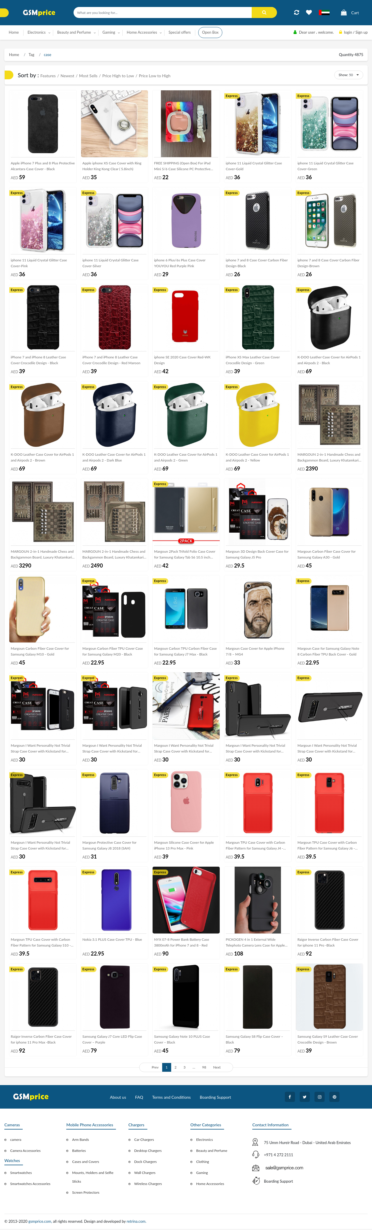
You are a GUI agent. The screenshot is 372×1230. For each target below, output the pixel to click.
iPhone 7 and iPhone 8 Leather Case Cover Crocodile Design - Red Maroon (111, 360)
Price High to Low (118, 75)
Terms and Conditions (171, 1098)
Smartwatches (21, 1174)
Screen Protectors (85, 1194)
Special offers (180, 32)
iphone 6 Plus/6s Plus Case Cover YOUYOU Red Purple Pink (179, 263)
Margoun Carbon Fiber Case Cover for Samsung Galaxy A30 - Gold (326, 555)
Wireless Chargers (148, 1185)
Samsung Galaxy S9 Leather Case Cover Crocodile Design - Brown (327, 1041)
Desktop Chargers (148, 1152)
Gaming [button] (109, 32)
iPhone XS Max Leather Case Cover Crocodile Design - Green (253, 360)
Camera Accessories (25, 1152)
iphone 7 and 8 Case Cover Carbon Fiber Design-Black (257, 263)
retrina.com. (136, 1222)
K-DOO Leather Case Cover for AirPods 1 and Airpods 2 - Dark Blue (114, 458)
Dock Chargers (145, 1163)
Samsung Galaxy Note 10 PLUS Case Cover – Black (182, 1041)
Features (48, 75)
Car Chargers (144, 1141)
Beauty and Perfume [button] (74, 32)
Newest (67, 75)
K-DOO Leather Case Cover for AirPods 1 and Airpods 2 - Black (329, 360)
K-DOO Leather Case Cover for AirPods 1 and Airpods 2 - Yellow (257, 458)
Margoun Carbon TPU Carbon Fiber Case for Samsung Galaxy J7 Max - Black (185, 652)
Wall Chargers (144, 1174)
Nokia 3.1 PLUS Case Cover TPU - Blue (112, 940)
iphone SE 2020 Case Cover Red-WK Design (182, 360)
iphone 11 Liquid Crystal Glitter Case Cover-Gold (254, 166)
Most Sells (88, 75)
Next (217, 1068)
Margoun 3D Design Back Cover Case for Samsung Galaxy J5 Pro (257, 555)
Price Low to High (155, 75)
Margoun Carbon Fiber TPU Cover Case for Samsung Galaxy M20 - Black (113, 652)
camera (15, 1141)
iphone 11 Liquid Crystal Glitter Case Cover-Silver (111, 263)
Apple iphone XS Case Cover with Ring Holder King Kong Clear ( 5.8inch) (112, 166)
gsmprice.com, (40, 1222)
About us (118, 1098)
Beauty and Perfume (211, 1152)
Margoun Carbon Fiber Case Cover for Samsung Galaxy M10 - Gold (40, 652)
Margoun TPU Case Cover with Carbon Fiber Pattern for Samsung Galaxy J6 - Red (327, 847)
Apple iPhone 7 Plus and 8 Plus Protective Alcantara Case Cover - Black (43, 166)
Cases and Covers (85, 1163)
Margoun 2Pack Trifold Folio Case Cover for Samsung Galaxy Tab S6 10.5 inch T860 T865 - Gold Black (184, 556)
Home (14, 32)
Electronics (204, 1141)
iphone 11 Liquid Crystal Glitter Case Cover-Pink (39, 263)
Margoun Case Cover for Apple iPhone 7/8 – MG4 (255, 652)
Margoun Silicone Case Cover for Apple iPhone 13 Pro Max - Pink (184, 846)
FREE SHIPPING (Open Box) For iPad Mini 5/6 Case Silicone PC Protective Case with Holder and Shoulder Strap (182, 167)
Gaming (202, 1174)
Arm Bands (80, 1141)
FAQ (139, 1098)
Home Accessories (210, 1185)
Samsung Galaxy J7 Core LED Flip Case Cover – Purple (112, 1041)
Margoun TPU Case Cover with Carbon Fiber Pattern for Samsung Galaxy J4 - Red (255, 847)
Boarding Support (215, 1098)
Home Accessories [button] (142, 32)
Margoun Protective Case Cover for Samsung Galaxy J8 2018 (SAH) (110, 846)
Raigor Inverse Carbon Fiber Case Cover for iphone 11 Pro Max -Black (41, 1041)
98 (204, 1068)
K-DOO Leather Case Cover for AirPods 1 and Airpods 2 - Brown (42, 458)
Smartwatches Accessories (30, 1185)
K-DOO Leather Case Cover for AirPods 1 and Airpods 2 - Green (185, 458)
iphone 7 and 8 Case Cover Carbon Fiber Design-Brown (328, 263)
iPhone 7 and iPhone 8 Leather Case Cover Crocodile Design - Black (38, 360)
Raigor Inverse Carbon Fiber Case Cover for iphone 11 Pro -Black (327, 943)
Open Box (210, 32)
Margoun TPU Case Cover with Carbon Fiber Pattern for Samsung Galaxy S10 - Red (41, 944)
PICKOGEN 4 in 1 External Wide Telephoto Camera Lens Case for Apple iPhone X (255, 944)
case (47, 54)
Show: (343, 75)
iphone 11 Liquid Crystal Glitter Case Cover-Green (325, 166)
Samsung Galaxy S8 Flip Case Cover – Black (254, 1041)
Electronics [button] (37, 32)
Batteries (79, 1152)
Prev (155, 1068)
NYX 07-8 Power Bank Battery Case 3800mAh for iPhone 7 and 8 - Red (181, 943)
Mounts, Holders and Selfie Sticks (92, 1178)
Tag (31, 54)
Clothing (202, 1163)
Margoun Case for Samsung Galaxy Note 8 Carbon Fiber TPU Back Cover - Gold (328, 652)
